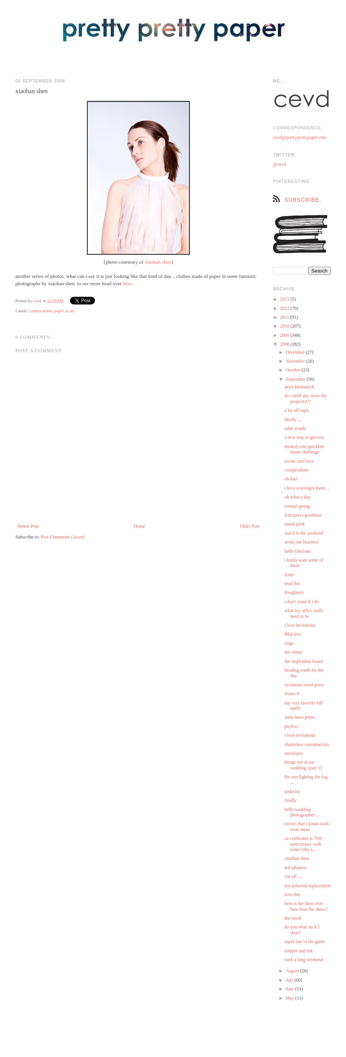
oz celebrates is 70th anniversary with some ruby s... (303, 844)
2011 (285, 317)
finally (290, 800)
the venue (293, 652)
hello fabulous (297, 551)
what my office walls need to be (303, 613)
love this (292, 894)
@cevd (279, 164)
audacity (292, 791)
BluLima (292, 634)
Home (139, 526)
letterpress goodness (303, 515)
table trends (295, 428)
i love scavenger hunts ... (307, 488)
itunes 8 (291, 693)
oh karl (291, 479)
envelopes (293, 753)
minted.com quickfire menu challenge (304, 449)
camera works (40, 310)
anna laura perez (299, 717)
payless (291, 726)
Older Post (250, 526)
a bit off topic (296, 410)
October (294, 370)
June (290, 989)
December (296, 352)
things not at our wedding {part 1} (303, 764)
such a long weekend (303, 959)
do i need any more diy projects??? (305, 398)
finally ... (292, 419)
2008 (285, 344)
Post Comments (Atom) (63, 537)
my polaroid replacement (307, 885)
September (296, 379)
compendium (296, 470)
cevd (37, 300)
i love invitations (300, 625)
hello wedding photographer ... (301, 812)
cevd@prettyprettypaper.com (299, 137)
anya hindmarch (299, 387)
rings (289, 643)
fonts (289, 574)
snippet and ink (298, 950)
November (296, 361)
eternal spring (297, 506)
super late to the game (304, 941)
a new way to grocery (304, 437)
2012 (285, 308)
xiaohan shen (158, 262)
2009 (285, 335)
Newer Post (28, 526)
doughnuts (294, 592)
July (290, 980)
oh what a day (297, 497)
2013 (285, 299)
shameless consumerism (306, 744)
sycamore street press (304, 684)
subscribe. (302, 200)
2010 (285, 326)
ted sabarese (295, 867)
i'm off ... (292, 876)
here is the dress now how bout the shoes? (306, 906)
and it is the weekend (303, 533)
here (127, 283)
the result (292, 918)
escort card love (299, 461)
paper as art (64, 310)
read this (292, 583)
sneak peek (294, 524)
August (293, 970)
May (290, 998)
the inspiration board (303, 661)
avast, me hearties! (301, 542)
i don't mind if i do (301, 601)
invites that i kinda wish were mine (306, 826)
